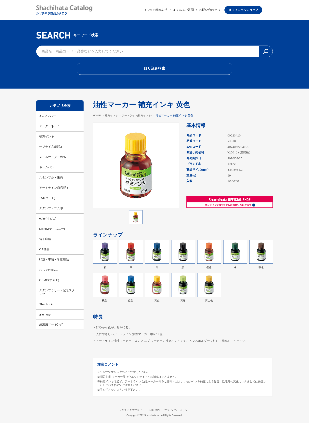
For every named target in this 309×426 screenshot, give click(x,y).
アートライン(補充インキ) (140, 118)
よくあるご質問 (193, 10)
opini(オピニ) (47, 221)
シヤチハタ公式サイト (129, 413)
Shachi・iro (47, 307)
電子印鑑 (45, 242)
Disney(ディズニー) (52, 232)
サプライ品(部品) (50, 149)
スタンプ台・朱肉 (51, 180)
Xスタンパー (47, 119)
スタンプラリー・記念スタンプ (57, 295)
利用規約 (154, 413)
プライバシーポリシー (180, 413)
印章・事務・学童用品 (54, 262)
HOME (97, 118)
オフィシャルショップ (254, 10)
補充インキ (46, 139)
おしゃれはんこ (49, 273)
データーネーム (49, 129)
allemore (45, 317)
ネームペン (46, 170)
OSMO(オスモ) (49, 283)
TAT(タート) (47, 201)
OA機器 (44, 252)
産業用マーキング (51, 327)
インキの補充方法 (166, 10)
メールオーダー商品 (52, 160)
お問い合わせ (218, 10)
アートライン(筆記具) (53, 190)
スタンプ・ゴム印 (51, 211)
